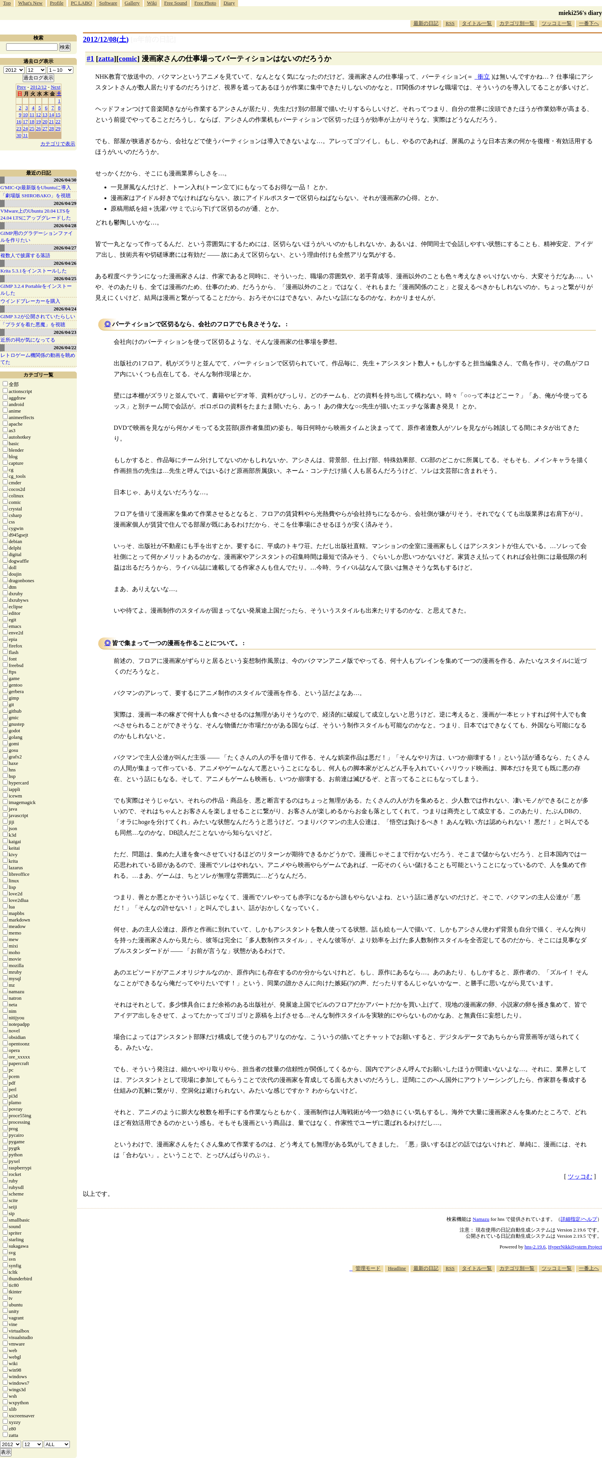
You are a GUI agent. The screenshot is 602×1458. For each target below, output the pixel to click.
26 (38, 128)
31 (25, 135)
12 (38, 114)
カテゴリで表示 (57, 144)
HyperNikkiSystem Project (575, 1247)
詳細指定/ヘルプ (579, 1219)
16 (19, 121)
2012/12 (38, 87)
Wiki (152, 3)
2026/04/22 (65, 347)
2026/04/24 (65, 309)
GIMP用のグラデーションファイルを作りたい (36, 236)
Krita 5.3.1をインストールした (33, 271)
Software (108, 3)
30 (19, 135)
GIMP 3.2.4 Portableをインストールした (36, 289)
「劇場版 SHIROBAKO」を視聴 (35, 195)
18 (32, 121)
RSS (450, 23)
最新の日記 (425, 23)
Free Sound (175, 3)
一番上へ (589, 1268)
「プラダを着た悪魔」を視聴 (32, 324)
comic (128, 58)
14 (51, 114)
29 (58, 128)
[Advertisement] (462, 1295)
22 (58, 121)
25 (32, 128)
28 (51, 128)
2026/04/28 (65, 225)
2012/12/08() (106, 39)
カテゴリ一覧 (38, 375)
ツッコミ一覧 (557, 23)
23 (19, 128)
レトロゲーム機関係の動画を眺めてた (37, 358)
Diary (229, 3)
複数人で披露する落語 (25, 255)
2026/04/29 (65, 203)
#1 (90, 58)
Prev (21, 87)
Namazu (481, 1219)
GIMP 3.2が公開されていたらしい (37, 316)
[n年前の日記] (153, 39)
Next (55, 87)
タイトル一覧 (477, 23)
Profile (56, 3)
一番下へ (589, 23)
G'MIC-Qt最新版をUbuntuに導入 (35, 187)
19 (38, 121)
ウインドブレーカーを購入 (30, 301)
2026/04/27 (65, 248)
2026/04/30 (65, 180)
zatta (106, 58)
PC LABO (81, 3)
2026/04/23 (65, 332)
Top (7, 3)
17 (25, 121)
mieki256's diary (580, 13)
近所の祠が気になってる (27, 340)
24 (25, 128)
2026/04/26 (65, 263)
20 (45, 121)
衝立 (484, 76)
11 (32, 114)
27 (45, 128)
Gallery (132, 3)
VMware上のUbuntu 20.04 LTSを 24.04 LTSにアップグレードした (35, 214)
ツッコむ (580, 1176)
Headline (397, 1268)
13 (45, 114)
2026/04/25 (65, 278)
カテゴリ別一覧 (516, 23)
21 (51, 121)
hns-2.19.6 (535, 1247)
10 (25, 114)
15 (58, 114)
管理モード (368, 1268)
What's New (30, 3)
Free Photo (205, 3)
